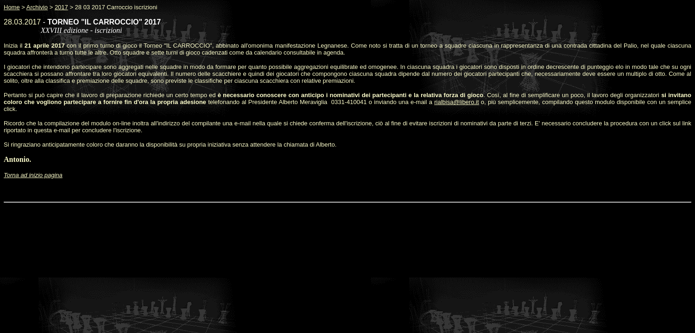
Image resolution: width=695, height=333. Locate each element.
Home (12, 7)
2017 (61, 7)
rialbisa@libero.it (456, 102)
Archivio (37, 7)
